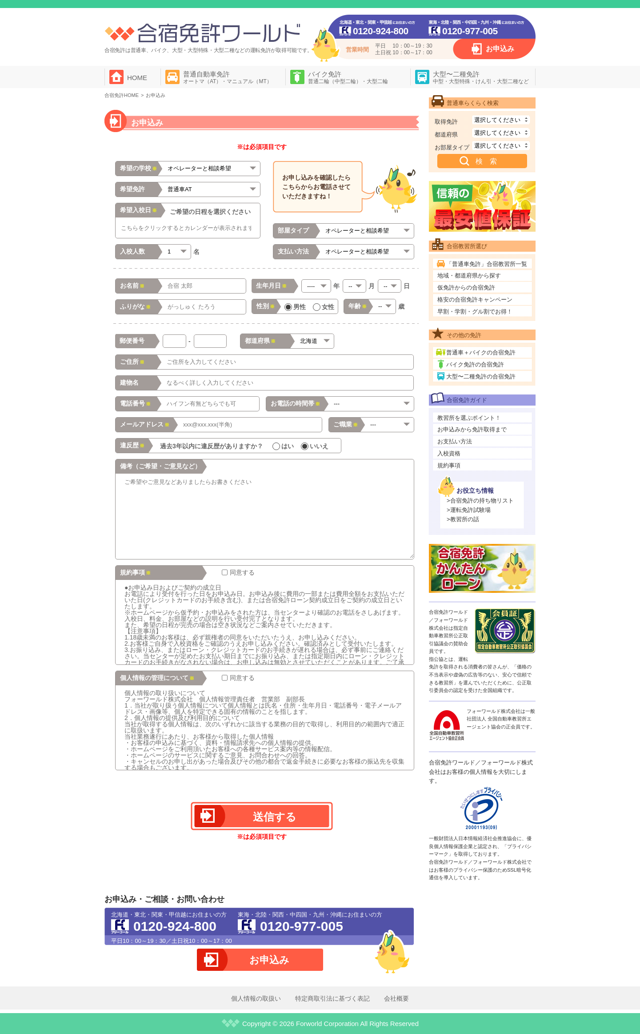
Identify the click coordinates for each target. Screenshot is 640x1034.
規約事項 (448, 465)
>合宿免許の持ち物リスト (480, 500)
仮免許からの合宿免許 (466, 287)
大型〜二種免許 (481, 77)
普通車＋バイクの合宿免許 (481, 352)
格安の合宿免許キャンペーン (474, 299)
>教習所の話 (463, 519)
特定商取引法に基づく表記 (332, 998)
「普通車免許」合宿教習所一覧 (486, 264)
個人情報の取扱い (256, 998)
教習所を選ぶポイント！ (469, 417)
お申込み (500, 48)
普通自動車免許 (227, 77)
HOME (137, 77)
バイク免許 (348, 77)
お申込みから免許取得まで (472, 429)
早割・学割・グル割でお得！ (474, 311)
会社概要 (396, 998)
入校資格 (448, 453)
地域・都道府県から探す (469, 275)
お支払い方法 (454, 441)
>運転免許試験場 (469, 510)
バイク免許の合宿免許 (475, 364)
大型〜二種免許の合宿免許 (481, 376)
